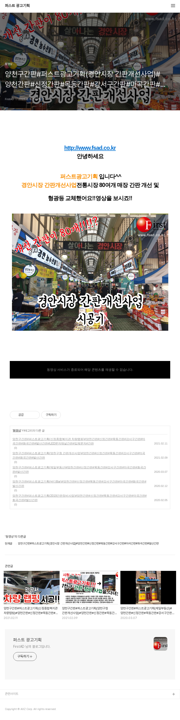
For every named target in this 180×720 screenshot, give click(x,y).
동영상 (17, 430)
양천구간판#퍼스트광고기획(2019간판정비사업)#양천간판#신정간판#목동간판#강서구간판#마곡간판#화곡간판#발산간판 (79, 498)
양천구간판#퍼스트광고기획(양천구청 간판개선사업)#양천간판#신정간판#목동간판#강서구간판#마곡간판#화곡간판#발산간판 (78, 455)
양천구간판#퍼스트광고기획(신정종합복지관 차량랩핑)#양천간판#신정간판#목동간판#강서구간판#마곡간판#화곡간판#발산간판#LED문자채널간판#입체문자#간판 (78, 441)
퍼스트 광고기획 (17, 6)
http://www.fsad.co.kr (90, 148)
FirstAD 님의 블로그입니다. (32, 646)
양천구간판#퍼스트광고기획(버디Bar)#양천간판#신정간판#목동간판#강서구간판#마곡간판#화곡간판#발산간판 (79, 484)
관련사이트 (11, 694)
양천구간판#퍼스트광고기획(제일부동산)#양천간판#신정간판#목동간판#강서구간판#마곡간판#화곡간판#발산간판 (79, 469)
